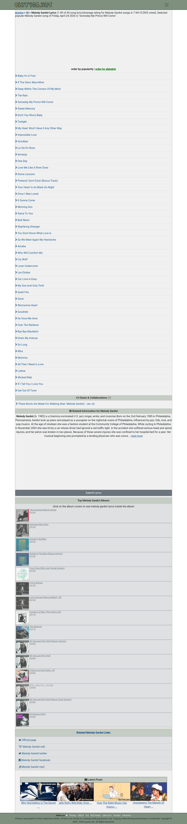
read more (137, 435)
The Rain (21, 95)
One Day (21, 161)
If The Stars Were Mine (29, 82)
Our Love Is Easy (26, 279)
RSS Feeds (95, 815)
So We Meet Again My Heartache (35, 239)
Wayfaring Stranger (27, 226)
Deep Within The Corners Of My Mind (37, 88)
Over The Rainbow (27, 325)
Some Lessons (25, 174)
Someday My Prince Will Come (34, 102)
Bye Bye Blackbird (26, 331)
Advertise (126, 815)
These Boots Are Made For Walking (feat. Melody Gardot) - (55, 403)
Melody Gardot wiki (32, 746)
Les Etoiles (22, 272)
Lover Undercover (26, 266)
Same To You (24, 213)
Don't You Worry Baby (28, 115)
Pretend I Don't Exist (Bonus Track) (36, 180)
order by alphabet (105, 69)
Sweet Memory (25, 108)
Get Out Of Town (26, 390)
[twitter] (67, 815)
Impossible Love (26, 134)
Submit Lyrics (93, 492)
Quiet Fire (22, 292)
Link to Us (106, 815)
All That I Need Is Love (29, 364)
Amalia (20, 246)
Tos (87, 815)
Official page (27, 740)
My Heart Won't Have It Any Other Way (38, 128)
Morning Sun (23, 206)
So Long (21, 344)
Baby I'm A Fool (25, 75)
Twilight (21, 121)
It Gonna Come (25, 200)
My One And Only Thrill (29, 285)
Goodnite (21, 311)
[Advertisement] (93, 42)
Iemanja (21, 154)
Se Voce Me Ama (26, 318)
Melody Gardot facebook (34, 760)
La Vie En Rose (25, 147)
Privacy (72, 815)
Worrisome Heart (26, 305)
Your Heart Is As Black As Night (34, 187)
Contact (116, 815)
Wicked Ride (23, 377)
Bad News (22, 220)
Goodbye (21, 141)
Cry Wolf (21, 259)
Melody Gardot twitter (33, 753)
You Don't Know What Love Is (33, 233)
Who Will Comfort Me (29, 252)
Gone (19, 298)
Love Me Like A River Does (31, 167)
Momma (21, 357)
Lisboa (20, 370)
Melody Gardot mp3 (32, 766)
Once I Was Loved (27, 193)
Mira (19, 351)
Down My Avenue (26, 338)
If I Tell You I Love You (29, 384)
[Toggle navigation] (166, 4)
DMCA (81, 815)
